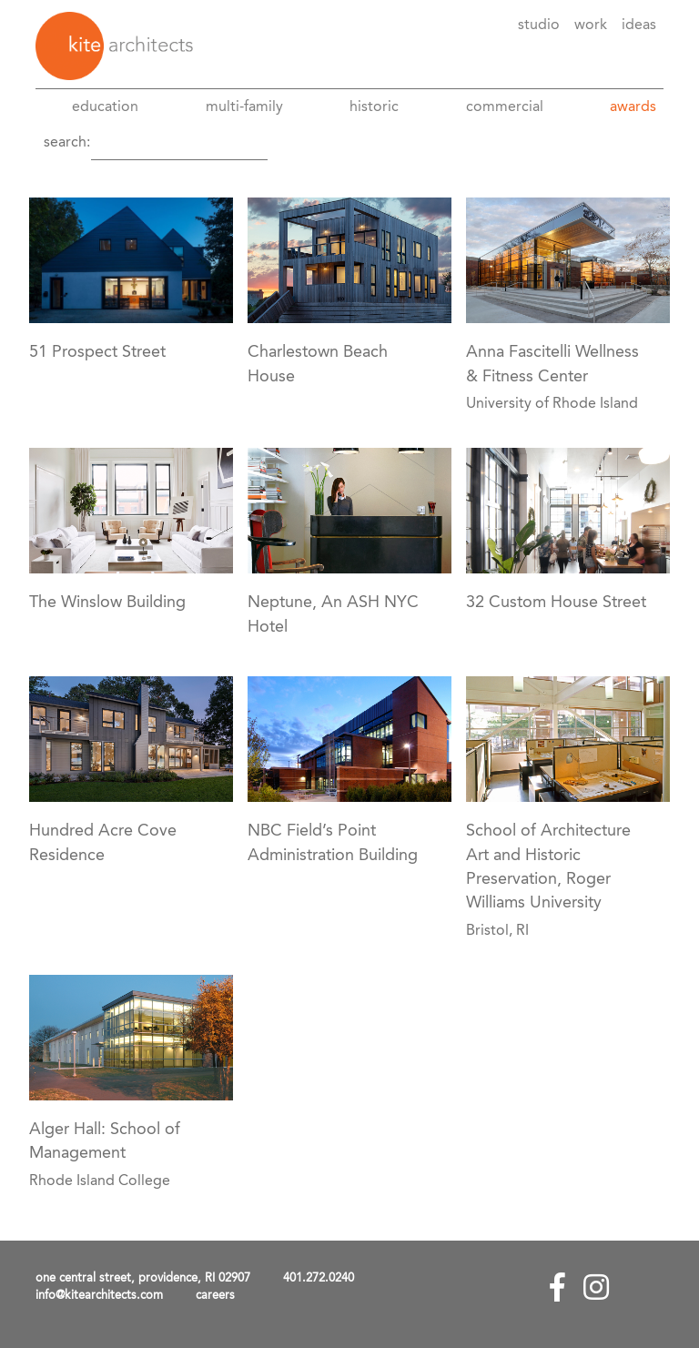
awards (633, 107)
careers (215, 1296)
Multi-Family (244, 107)
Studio (539, 25)
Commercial (504, 107)
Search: (67, 143)
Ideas (639, 25)
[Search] (179, 143)
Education (105, 107)
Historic (374, 107)
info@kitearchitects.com (99, 1296)
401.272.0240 (318, 1278)
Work (590, 25)
